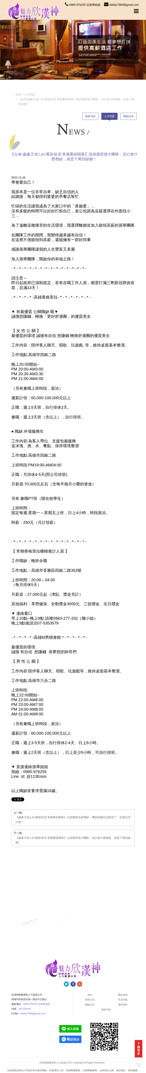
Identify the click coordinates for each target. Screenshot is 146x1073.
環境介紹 (90, 999)
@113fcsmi (25, 1008)
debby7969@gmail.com (121, 4)
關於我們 (123, 995)
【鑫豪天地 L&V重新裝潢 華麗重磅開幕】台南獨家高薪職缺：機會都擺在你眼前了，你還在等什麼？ (73, 820)
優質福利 (123, 1004)
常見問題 (123, 999)
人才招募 (109, 116)
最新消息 (90, 116)
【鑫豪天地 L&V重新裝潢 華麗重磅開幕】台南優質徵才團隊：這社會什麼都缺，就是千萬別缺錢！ (73, 840)
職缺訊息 (128, 116)
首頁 (89, 995)
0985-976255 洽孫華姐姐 (82, 4)
